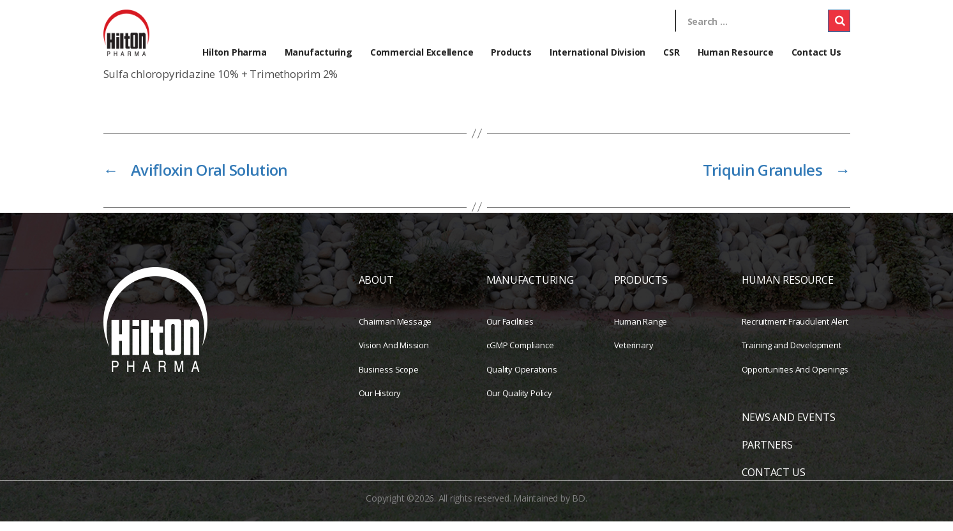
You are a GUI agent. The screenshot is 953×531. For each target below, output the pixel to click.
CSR (671, 52)
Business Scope (389, 378)
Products (511, 52)
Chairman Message (395, 330)
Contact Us (816, 52)
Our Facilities (510, 330)
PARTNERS (767, 454)
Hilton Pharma (234, 52)
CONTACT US (774, 482)
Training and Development (791, 354)
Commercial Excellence (422, 52)
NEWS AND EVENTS (789, 427)
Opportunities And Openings (795, 378)
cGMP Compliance (520, 354)
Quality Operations (521, 378)
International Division (597, 52)
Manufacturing (318, 52)
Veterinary (634, 354)
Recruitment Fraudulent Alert (795, 330)
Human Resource (736, 52)
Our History (380, 402)
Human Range (641, 330)
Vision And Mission (394, 354)
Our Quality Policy (519, 402)
